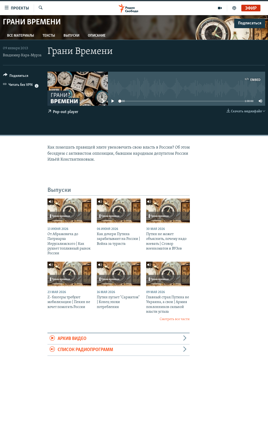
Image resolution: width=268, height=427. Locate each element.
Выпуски (71, 36)
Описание (97, 36)
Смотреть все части (175, 319)
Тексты (49, 36)
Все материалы (20, 36)
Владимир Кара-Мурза (22, 55)
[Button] (15, 76)
